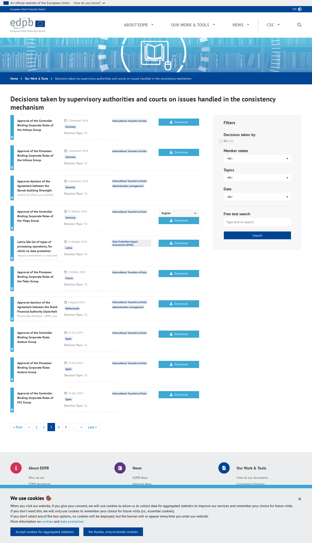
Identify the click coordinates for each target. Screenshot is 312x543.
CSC (270, 25)
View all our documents (252, 478)
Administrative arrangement (127, 186)
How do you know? (89, 3)
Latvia (68, 247)
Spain (68, 338)
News (238, 25)
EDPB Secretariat (40, 484)
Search (257, 235)
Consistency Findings (251, 484)
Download (179, 122)
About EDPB (136, 25)
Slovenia (70, 187)
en (294, 9)
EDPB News (140, 478)
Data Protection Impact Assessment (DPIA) (125, 243)
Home (14, 78)
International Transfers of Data (129, 120)
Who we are (36, 478)
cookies (47, 521)
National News (142, 484)
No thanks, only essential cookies (113, 532)
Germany (70, 126)
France (69, 278)
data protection (72, 521)
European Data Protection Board (27, 9)
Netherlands (72, 308)
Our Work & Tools (190, 25)
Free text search (237, 214)
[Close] (300, 498)
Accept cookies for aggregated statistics (45, 532)
